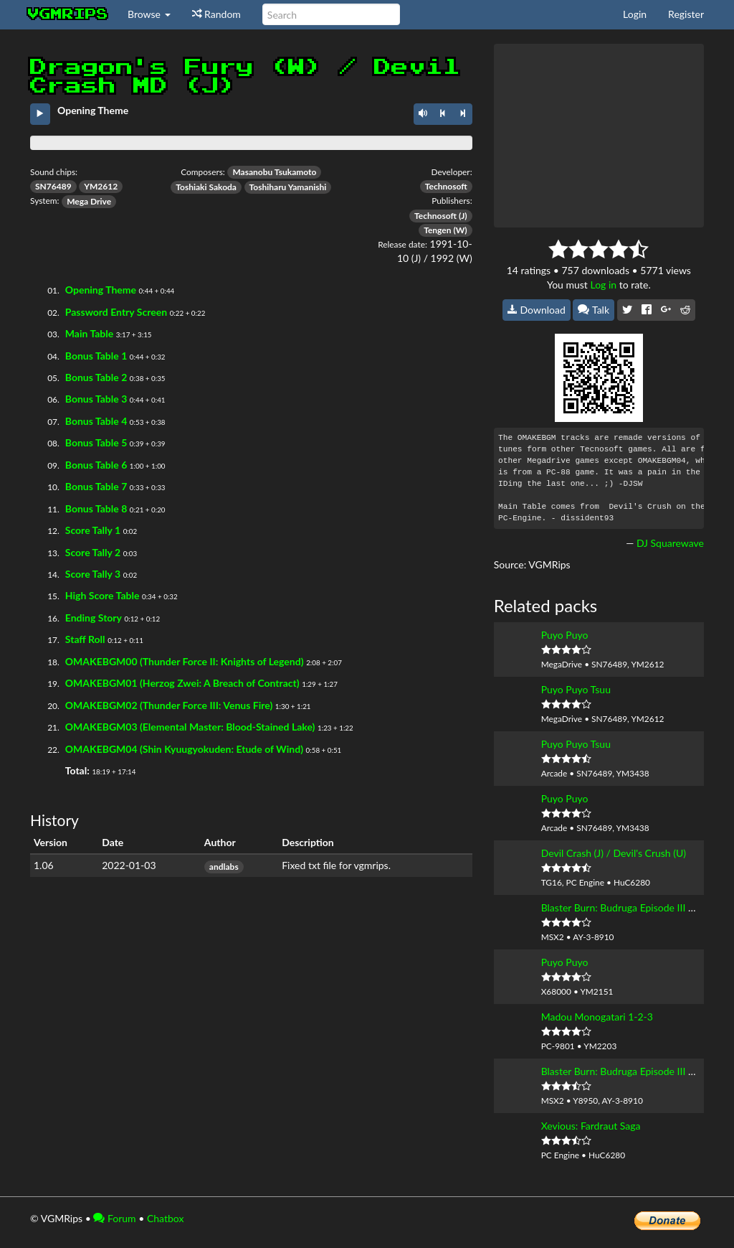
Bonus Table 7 (96, 486)
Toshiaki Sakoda (206, 187)
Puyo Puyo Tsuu (576, 689)
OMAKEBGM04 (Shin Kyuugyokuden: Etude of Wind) (184, 749)
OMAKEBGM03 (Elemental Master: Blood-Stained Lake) (190, 727)
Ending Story (93, 617)
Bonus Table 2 (96, 377)
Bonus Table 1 (96, 355)
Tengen (437, 230)
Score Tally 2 (92, 552)
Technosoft (446, 186)
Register (686, 14)
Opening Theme (100, 289)
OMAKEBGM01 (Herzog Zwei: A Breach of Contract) (182, 683)
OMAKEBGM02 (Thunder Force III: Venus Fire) (168, 705)
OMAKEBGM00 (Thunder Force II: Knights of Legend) (184, 661)
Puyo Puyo (564, 635)
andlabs (224, 866)
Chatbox (165, 1218)
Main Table (89, 333)
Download (536, 310)
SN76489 (53, 186)
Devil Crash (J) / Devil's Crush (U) (613, 853)
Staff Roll (85, 639)
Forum (114, 1218)
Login (635, 14)
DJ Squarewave (670, 543)
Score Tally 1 (92, 530)
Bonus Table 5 (96, 442)
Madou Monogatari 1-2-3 (597, 1016)
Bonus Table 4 (96, 421)
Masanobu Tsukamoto (274, 171)
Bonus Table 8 (96, 508)
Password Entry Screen (116, 312)
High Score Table (102, 595)
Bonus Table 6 (96, 465)
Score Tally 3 (92, 574)
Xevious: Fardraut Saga (591, 1126)
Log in (603, 284)
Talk (593, 310)
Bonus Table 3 (96, 399)
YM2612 (101, 186)
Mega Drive (89, 201)
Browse (149, 14)
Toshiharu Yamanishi (288, 187)
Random (216, 14)
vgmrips (68, 14)
